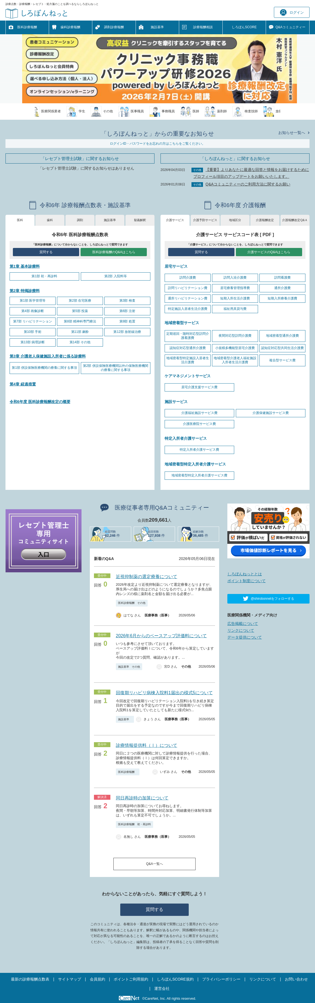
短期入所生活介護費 (235, 298)
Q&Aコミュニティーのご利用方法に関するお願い (247, 184)
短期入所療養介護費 (282, 298)
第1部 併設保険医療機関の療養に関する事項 (44, 368)
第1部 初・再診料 (44, 276)
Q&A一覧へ (154, 864)
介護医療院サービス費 (199, 424)
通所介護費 (282, 288)
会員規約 (97, 979)
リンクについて (240, 630)
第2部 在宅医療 (80, 300)
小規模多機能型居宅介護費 (235, 348)
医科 (20, 220)
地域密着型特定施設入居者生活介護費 (187, 360)
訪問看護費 (282, 277)
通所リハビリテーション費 (187, 298)
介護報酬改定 (265, 220)
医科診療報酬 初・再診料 (134, 824)
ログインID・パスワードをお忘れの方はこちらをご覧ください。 (157, 143)
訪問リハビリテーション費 (187, 288)
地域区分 (235, 220)
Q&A (290, 27)
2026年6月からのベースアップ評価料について (161, 635)
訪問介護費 (187, 277)
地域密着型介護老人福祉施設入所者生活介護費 (235, 360)
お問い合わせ (296, 979)
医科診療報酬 (27, 27)
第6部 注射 (127, 311)
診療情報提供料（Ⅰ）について (146, 745)
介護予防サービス (205, 220)
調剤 (80, 220)
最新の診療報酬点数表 (30, 979)
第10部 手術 (33, 332)
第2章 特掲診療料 (25, 290)
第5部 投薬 (80, 311)
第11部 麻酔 (80, 332)
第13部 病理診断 (33, 342)
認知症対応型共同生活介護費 (282, 348)
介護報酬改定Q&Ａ (295, 220)
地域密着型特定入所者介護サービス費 (199, 475)
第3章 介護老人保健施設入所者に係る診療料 (48, 356)
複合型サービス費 (282, 360)
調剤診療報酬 (114, 27)
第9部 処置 (127, 321)
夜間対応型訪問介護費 (235, 336)
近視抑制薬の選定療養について (146, 576)
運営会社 (162, 988)
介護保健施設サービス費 (271, 413)
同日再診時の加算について (142, 798)
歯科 (50, 220)
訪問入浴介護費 (235, 277)
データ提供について (244, 637)
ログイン (292, 12)
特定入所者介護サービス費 (199, 450)
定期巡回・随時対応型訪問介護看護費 (187, 336)
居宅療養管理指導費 (235, 288)
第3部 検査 (127, 300)
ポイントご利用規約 (131, 979)
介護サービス (175, 220)
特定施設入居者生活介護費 (187, 309)
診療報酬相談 (203, 27)
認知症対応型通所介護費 (188, 348)
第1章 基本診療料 (25, 266)
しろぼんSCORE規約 (175, 979)
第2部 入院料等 (115, 276)
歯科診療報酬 (70, 27)
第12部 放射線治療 (127, 332)
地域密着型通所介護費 (282, 336)
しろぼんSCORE (244, 27)
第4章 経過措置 (23, 384)
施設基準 (157, 27)
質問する (46, 252)
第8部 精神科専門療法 (80, 321)
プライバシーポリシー (221, 979)
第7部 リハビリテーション (32, 321)
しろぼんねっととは (244, 574)
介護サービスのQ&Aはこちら (268, 252)
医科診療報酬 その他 (131, 602)
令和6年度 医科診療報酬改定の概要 (40, 401)
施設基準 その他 (129, 666)
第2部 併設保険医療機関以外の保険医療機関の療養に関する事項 (115, 368)
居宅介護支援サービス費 (199, 387)
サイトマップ (69, 979)
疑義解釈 (140, 220)
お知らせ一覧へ (291, 133)
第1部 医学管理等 (32, 300)
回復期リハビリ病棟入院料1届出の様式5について (164, 692)
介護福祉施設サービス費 (199, 413)
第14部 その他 (80, 342)
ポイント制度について (246, 581)
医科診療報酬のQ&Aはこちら (113, 252)
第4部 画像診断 (32, 311)
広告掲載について (242, 623)
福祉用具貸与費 (235, 309)
